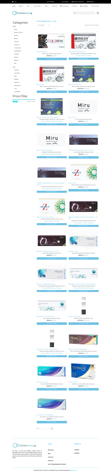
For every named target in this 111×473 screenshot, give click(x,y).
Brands (21, 6)
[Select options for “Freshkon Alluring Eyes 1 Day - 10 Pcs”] (84, 157)
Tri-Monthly (17, 91)
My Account (50, 1)
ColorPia (16, 41)
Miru (15, 63)
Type (29, 6)
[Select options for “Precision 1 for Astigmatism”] (52, 422)
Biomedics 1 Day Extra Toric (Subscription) (82, 284)
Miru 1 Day (72, 117)
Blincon (16, 38)
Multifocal (16, 82)
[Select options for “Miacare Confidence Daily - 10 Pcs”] (52, 258)
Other (47, 6)
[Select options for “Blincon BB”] (52, 92)
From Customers (64, 6)
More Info (91, 1)
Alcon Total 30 (73, 382)
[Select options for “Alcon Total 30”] (84, 389)
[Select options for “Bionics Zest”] (84, 190)
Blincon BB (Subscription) (77, 52)
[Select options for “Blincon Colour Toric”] (84, 92)
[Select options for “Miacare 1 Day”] (84, 258)
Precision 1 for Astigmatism (45, 415)
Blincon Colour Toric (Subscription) (48, 117)
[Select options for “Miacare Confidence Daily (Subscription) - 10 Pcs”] (84, 226)
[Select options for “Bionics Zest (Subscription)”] (52, 224)
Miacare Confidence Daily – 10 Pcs (48, 251)
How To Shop (95, 6)
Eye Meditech (17, 51)
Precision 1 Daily (42, 382)
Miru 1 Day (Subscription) (45, 150)
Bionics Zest (72, 183)
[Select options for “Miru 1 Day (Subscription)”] (52, 157)
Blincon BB (40, 84)
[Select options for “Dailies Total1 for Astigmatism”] (84, 356)
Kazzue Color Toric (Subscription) (48, 349)
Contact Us (50, 457)
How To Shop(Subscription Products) (57, 464)
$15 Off (54, 6)
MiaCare (16, 60)
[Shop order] (43, 25)
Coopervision (17, 48)
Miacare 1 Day (73, 251)
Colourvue (16, 44)
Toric (15, 88)
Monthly (16, 79)
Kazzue (16, 57)
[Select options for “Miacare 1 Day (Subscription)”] (52, 291)
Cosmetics (17, 73)
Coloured (16, 70)
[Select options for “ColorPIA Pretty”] (52, 59)
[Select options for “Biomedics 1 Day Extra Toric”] (52, 323)
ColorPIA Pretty (42, 52)
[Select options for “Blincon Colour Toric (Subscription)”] (52, 124)
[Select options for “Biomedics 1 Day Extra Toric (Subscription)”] (84, 291)
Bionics (16, 35)
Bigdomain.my (73, 470)
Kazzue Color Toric (75, 316)
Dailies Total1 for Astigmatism (78, 349)
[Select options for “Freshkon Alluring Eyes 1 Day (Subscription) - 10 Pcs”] (52, 192)
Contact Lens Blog (78, 1)
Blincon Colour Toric (75, 84)
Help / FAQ (50, 460)
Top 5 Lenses (38, 6)
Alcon (15, 29)
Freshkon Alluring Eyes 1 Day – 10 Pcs (81, 150)
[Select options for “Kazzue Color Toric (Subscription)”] (52, 356)
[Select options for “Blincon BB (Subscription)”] (84, 59)
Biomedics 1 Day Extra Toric (46, 316)
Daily (15, 76)
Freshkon (16, 54)
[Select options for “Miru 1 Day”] (84, 124)
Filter (15, 101)
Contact (74, 6)
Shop (14, 6)
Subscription (17, 85)
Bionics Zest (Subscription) (45, 217)
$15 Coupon (65, 1)
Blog (49, 453)
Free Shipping (84, 6)
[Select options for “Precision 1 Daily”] (52, 389)
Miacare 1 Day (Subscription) (46, 284)
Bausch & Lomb (18, 32)
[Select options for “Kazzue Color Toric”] (84, 323)
